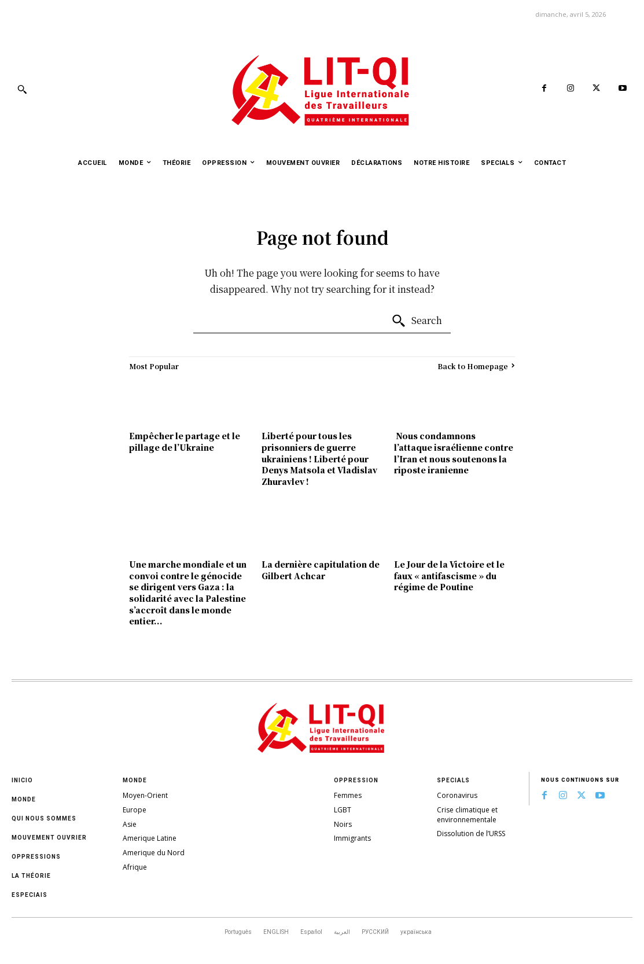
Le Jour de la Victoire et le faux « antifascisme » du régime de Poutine (449, 575)
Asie (130, 824)
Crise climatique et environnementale (467, 815)
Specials (453, 780)
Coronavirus (457, 795)
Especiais (29, 895)
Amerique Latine (149, 838)
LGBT (342, 810)
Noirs (343, 824)
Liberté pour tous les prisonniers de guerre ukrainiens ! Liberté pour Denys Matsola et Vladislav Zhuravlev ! (319, 458)
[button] (22, 89)
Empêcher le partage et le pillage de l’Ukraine (184, 441)
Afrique (135, 867)
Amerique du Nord (154, 853)
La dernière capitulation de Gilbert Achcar (321, 570)
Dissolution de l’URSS (471, 833)
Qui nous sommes (44, 818)
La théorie (31, 876)
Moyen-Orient (145, 795)
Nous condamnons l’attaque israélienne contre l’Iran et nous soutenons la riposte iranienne (453, 453)
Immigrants (352, 838)
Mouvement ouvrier (49, 837)
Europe (134, 810)
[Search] (416, 321)
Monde (24, 799)
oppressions (36, 856)
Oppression (356, 780)
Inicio (22, 780)
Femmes (348, 795)
